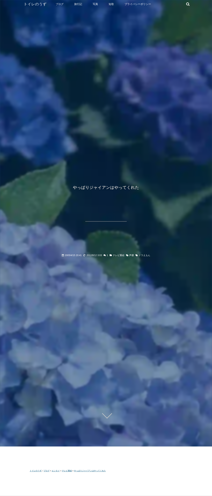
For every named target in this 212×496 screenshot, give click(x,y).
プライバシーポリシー (138, 4)
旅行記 (78, 4)
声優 (131, 255)
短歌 (111, 4)
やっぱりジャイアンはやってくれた (106, 187)
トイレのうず (35, 4)
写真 (95, 4)
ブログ (60, 4)
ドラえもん (144, 255)
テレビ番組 (118, 255)
